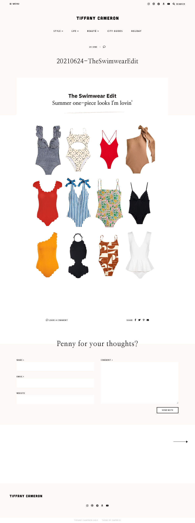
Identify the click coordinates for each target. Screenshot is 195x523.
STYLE (58, 31)
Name (20, 360)
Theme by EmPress (111, 520)
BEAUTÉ (93, 31)
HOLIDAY (136, 31)
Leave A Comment (57, 320)
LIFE (75, 31)
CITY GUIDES (115, 31)
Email (20, 376)
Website (21, 393)
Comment (107, 360)
